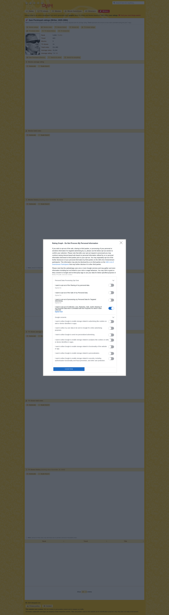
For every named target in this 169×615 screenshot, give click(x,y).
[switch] (111, 285)
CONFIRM (69, 369)
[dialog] (84, 307)
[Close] (122, 243)
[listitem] (84, 280)
